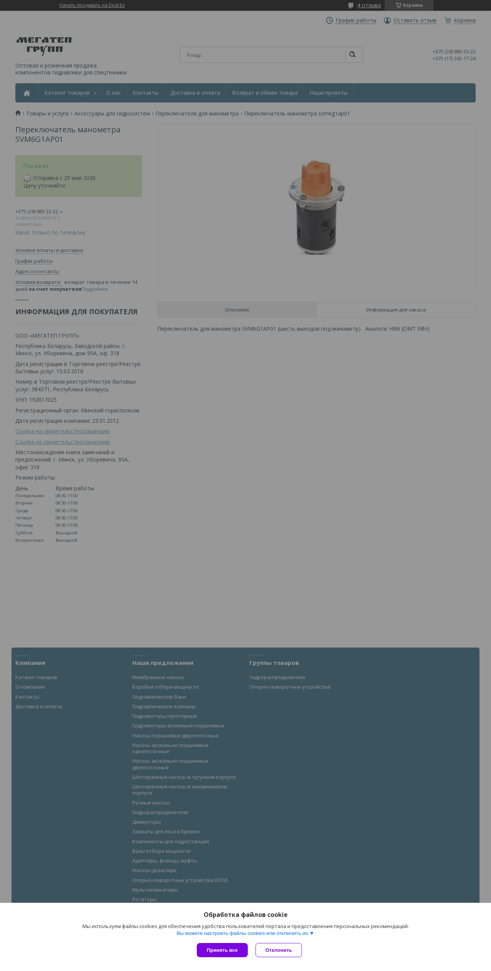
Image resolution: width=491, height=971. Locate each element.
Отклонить (278, 950)
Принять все (222, 950)
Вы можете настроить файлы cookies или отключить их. (242, 933)
